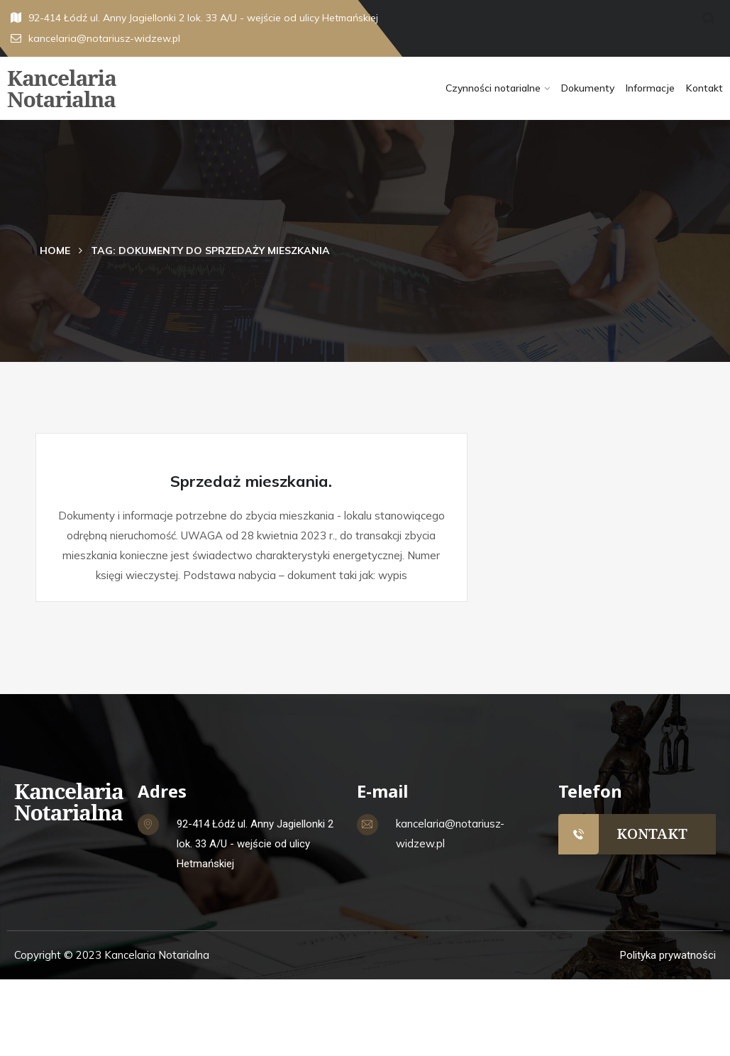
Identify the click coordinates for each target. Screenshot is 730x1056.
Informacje (650, 88)
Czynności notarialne (493, 88)
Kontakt (704, 88)
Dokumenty (587, 88)
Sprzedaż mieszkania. (251, 481)
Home (55, 250)
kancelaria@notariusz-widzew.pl (95, 38)
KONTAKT (651, 833)
